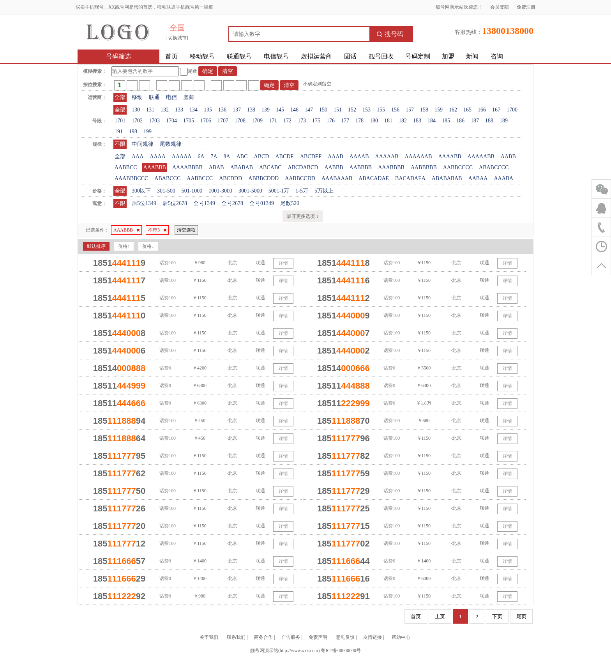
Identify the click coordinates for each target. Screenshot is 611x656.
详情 (283, 263)
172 (287, 121)
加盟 (448, 56)
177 (345, 121)
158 (424, 110)
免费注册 (526, 7)
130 (136, 110)
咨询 (497, 56)
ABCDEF (310, 156)
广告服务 (290, 637)
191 (119, 131)
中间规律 (143, 144)
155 (381, 110)
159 (438, 110)
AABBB (333, 167)
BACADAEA (410, 178)
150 (323, 110)
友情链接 (372, 637)
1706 (205, 121)
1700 (512, 110)
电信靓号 (276, 56)
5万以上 (324, 191)
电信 (171, 97)
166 (482, 110)
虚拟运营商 (316, 56)
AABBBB (361, 167)
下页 (497, 616)
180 (374, 121)
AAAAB (359, 156)
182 (403, 121)
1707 (222, 121)
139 (265, 110)
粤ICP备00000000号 (341, 650)
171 (273, 121)
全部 (120, 97)
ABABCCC (167, 178)
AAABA (503, 178)
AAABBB (154, 167)
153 (366, 110)
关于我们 (209, 637)
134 (193, 110)
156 (395, 110)
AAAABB (449, 156)
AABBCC (126, 167)
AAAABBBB (187, 167)
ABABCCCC (494, 167)
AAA (137, 156)
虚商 (188, 97)
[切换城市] (177, 38)
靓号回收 (381, 56)
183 (417, 121)
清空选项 (186, 230)
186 (460, 121)
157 (410, 110)
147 (309, 110)
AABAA (478, 178)
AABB (508, 156)
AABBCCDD (300, 178)
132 (165, 110)
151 (338, 110)
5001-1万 (279, 191)
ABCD (261, 156)
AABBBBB (424, 167)
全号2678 (232, 203)
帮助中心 (401, 637)
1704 (171, 121)
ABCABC (270, 167)
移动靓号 (202, 56)
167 (496, 110)
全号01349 (261, 203)
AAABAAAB (336, 178)
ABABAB (241, 167)
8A (227, 156)
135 (208, 110)
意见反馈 (345, 637)
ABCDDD (230, 178)
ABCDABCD (303, 167)
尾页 (521, 616)
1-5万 (301, 191)
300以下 (141, 191)
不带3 (157, 230)
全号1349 (204, 203)
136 (222, 110)
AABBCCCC (458, 167)
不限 (120, 144)
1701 (120, 121)
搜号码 (390, 34)
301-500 (166, 191)
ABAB (216, 167)
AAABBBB (391, 167)
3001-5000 (250, 191)
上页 (440, 616)
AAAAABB (481, 156)
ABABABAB (447, 178)
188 (489, 121)
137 (237, 110)
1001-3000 (220, 191)
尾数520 (289, 203)
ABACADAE (373, 178)
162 (453, 110)
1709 (257, 121)
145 (280, 110)
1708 (240, 121)
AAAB (335, 156)
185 (446, 121)
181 (388, 121)
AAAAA (182, 156)
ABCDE (284, 156)
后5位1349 (144, 203)
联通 (154, 97)
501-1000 (192, 191)
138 (251, 110)
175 (316, 121)
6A (201, 156)
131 (150, 110)
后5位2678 (174, 203)
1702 (137, 121)
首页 (171, 56)
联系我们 (236, 637)
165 (467, 110)
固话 (350, 56)
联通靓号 (239, 56)
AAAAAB (387, 156)
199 (147, 131)
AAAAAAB (418, 156)
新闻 (472, 56)
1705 (188, 121)
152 (352, 110)
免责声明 (318, 637)
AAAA (157, 156)
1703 (154, 121)
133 (179, 110)
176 (331, 121)
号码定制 (417, 56)
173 (302, 121)
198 (133, 131)
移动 (137, 97)
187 (475, 121)
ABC (242, 156)
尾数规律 (171, 144)
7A (213, 156)
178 (359, 121)
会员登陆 (499, 7)
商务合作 (263, 637)
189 (504, 121)
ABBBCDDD (263, 178)
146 (294, 110)
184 (431, 121)
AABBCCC (200, 178)
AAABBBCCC (131, 178)
